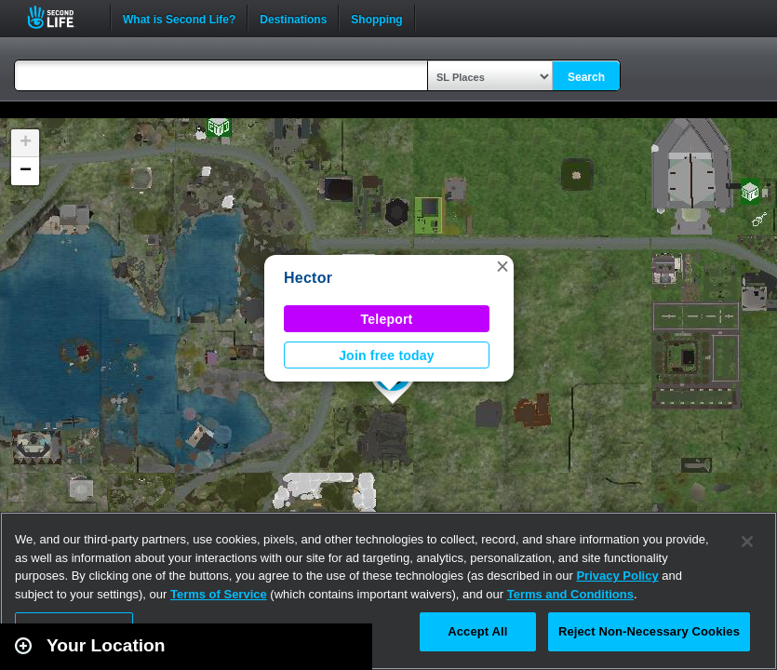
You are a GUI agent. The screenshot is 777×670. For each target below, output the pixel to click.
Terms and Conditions (570, 594)
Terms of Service (218, 594)
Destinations (293, 17)
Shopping (376, 17)
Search (586, 77)
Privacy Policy (617, 576)
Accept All (477, 631)
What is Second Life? (179, 17)
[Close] (747, 541)
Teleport (387, 319)
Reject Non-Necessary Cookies (649, 631)
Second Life (61, 17)
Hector (308, 278)
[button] (502, 266)
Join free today (387, 355)
